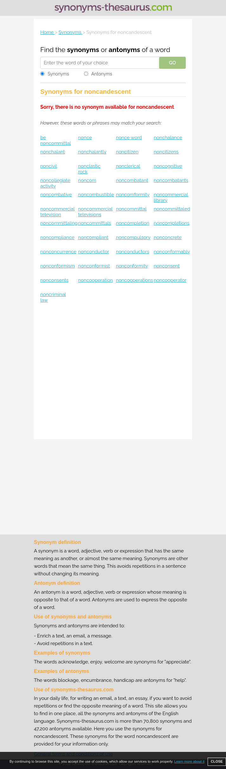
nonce (85, 137)
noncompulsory (133, 237)
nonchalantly (92, 152)
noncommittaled (172, 209)
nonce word (129, 137)
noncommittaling (59, 223)
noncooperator (170, 280)
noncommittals (94, 223)
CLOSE (217, 761)
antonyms (124, 50)
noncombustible (96, 194)
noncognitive (168, 166)
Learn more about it (189, 761)
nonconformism (57, 266)
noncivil (48, 166)
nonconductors (132, 252)
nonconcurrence (58, 252)
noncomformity (133, 194)
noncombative (56, 194)
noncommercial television (57, 211)
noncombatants (171, 180)
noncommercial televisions (95, 211)
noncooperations (134, 280)
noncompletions (172, 223)
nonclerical (128, 166)
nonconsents (54, 280)
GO (172, 63)
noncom (87, 180)
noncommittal (131, 209)
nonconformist (94, 266)
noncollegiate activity (55, 183)
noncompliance (57, 237)
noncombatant (132, 180)
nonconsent (167, 266)
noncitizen (127, 152)
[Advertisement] (113, 369)
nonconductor (93, 252)
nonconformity (132, 266)
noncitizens (166, 152)
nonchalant (52, 152)
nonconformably (172, 252)
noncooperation (95, 280)
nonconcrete (168, 237)
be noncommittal (55, 140)
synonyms (83, 50)
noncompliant (93, 237)
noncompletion (132, 223)
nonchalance (168, 137)
